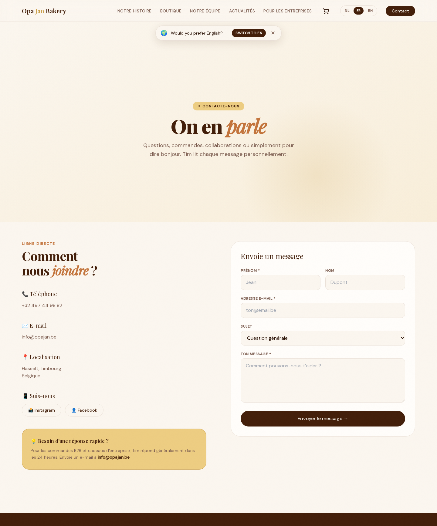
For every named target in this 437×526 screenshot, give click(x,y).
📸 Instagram (41, 411)
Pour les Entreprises (287, 11)
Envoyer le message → (322, 419)
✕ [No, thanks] (273, 33)
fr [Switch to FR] (359, 10)
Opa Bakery (44, 11)
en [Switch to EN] (370, 10)
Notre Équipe (205, 11)
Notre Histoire (134, 11)
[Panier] (326, 11)
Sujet (246, 327)
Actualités (242, 11)
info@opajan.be (39, 338)
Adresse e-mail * (258, 299)
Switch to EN (248, 33)
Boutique (171, 11)
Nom (329, 271)
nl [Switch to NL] (347, 10)
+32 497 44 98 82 (42, 306)
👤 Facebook (84, 411)
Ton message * (256, 355)
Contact (400, 11)
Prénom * (250, 271)
